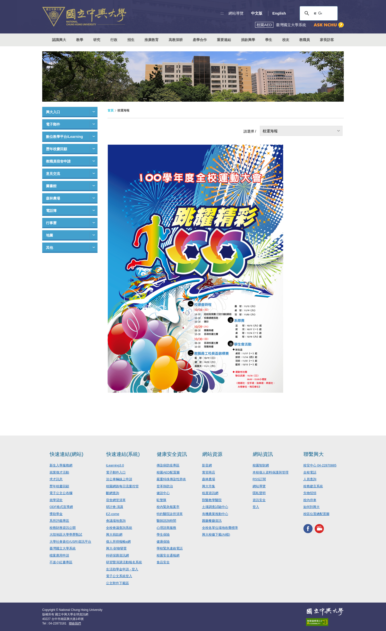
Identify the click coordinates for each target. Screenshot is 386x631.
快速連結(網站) (66, 454)
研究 (96, 40)
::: (222, 13)
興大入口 (53, 112)
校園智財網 (261, 465)
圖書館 (51, 186)
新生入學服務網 (61, 465)
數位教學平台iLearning (64, 137)
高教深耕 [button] (176, 40)
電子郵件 (53, 124)
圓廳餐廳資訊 (212, 521)
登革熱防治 (165, 486)
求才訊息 (56, 479)
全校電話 (309, 472)
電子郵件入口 (116, 472)
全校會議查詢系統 (119, 528)
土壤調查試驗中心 (215, 507)
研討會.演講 (114, 507)
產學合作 (200, 40)
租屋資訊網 (210, 493)
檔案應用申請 (59, 555)
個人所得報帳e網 (118, 541)
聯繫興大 (314, 454)
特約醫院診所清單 (170, 514)
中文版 (256, 13)
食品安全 (163, 562)
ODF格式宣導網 (61, 507)
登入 (256, 507)
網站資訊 (263, 454)
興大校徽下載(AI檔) (216, 534)
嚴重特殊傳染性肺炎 (171, 479)
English (279, 13)
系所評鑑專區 (59, 521)
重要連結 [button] (224, 40)
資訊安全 (259, 500)
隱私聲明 (259, 493)
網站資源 (212, 454)
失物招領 (309, 493)
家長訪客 (327, 40)
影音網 (207, 465)
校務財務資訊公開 (63, 528)
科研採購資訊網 (117, 555)
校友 (285, 40)
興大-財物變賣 (116, 548)
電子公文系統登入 (119, 576)
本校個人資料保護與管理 (270, 472)
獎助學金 (56, 514)
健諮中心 (163, 493)
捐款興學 (248, 40)
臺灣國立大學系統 (63, 548)
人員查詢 (309, 479)
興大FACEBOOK (308, 528)
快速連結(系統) (123, 454)
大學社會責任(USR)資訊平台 (70, 541)
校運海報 (270, 131)
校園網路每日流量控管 (122, 486)
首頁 (111, 110)
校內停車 (309, 500)
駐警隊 (161, 500)
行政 (113, 40)
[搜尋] (318, 13)
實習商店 (208, 472)
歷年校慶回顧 (56, 149)
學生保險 (163, 534)
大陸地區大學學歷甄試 (66, 534)
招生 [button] (130, 40)
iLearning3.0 (115, 465)
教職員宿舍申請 (58, 161)
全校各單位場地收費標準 (220, 528)
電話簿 (51, 211)
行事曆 (51, 223)
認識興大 (59, 40)
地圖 (49, 235)
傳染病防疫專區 (168, 465)
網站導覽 (236, 13)
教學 (79, 40)
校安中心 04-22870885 (319, 465)
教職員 (304, 40)
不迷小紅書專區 (61, 562)
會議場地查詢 (116, 521)
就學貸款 (56, 500)
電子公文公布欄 (61, 493)
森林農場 (53, 198)
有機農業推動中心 (215, 514)
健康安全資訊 (172, 454)
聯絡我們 (75, 623)
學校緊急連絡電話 (170, 548)
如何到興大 (311, 507)
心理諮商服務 (166, 528)
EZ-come (112, 514)
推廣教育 (151, 40)
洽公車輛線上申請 (119, 479)
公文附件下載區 (117, 583)
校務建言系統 (313, 486)
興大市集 (208, 486)
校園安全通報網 (168, 555)
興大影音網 (319, 528)
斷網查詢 (112, 493)
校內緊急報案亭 (168, 507)
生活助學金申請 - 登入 (122, 569)
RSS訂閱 (259, 479)
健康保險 (163, 541)
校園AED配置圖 (168, 472)
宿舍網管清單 (116, 500)
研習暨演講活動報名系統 (124, 562)
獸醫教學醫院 (212, 500)
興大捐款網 (114, 534)
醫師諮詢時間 (166, 521)
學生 (268, 40)
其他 (49, 248)
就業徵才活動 (59, 472)
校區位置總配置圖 (316, 514)
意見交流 (53, 174)
